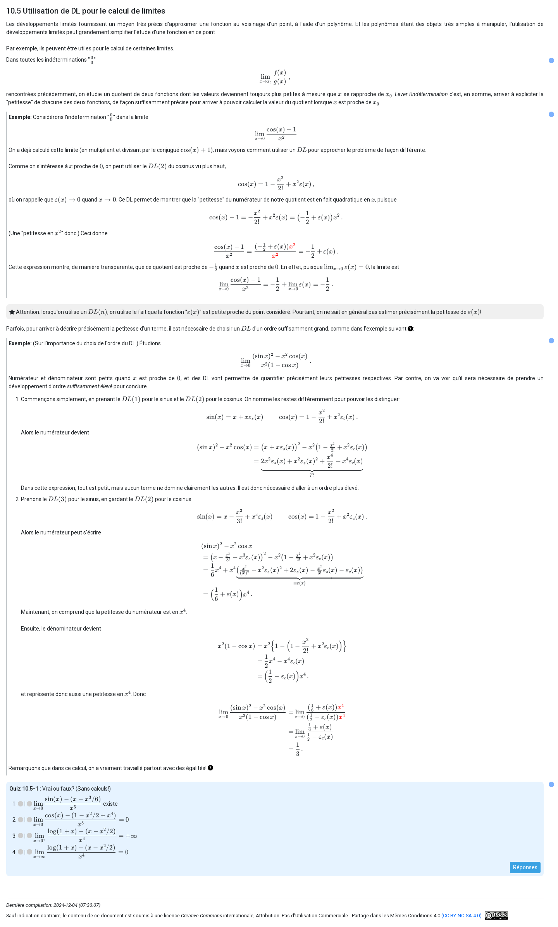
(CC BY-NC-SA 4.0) (461, 915)
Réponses (525, 867)
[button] (410, 329)
